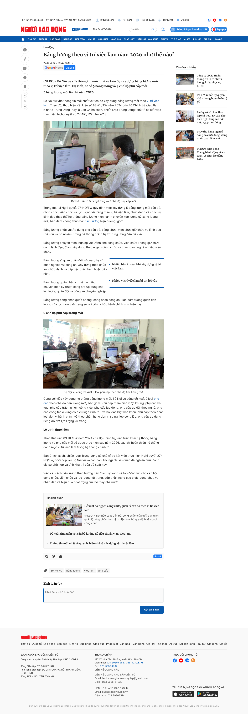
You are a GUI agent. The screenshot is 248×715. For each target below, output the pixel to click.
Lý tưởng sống (105, 20)
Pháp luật (129, 39)
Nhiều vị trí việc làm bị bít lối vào (134, 280)
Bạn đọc (68, 39)
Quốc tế (43, 39)
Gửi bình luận (151, 609)
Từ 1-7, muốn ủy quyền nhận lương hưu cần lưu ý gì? (212, 98)
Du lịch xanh (187, 643)
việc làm (89, 570)
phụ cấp (103, 570)
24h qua (183, 20)
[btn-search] (153, 29)
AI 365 (187, 39)
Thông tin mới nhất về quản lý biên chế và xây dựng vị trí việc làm (92, 543)
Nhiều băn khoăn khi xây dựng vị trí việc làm (136, 266)
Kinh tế (91, 39)
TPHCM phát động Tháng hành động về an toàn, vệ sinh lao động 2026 (211, 154)
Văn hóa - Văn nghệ (148, 39)
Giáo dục (116, 39)
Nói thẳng (125, 20)
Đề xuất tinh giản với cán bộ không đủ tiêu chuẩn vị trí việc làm (90, 533)
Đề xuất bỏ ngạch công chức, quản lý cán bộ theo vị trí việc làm (121, 508)
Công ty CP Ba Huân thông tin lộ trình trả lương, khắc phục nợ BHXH (209, 80)
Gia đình (208, 39)
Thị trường (165, 20)
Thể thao (176, 39)
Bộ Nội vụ (56, 570)
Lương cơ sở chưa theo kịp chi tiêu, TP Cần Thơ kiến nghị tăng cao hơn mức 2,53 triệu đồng (211, 117)
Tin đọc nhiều (186, 67)
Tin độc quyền (145, 20)
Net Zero (80, 39)
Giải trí (164, 39)
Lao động (55, 39)
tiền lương (92, 221)
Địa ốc (218, 39)
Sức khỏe (103, 39)
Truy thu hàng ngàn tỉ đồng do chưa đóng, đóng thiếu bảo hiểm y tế (212, 135)
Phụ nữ (197, 39)
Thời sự (32, 39)
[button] (25, 95)
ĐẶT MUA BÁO (84, 20)
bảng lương (73, 570)
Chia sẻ (70, 67)
